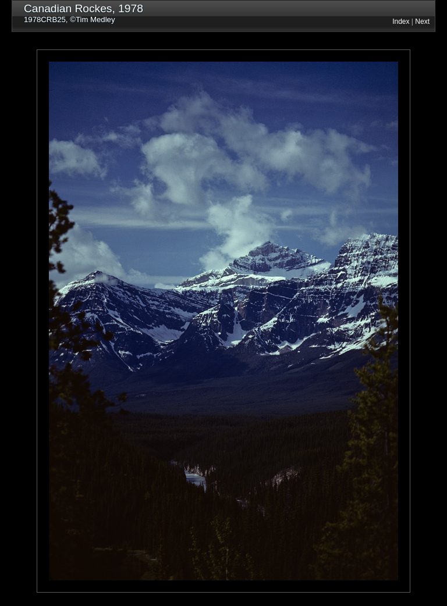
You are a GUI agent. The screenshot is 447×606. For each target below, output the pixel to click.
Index (400, 21)
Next (422, 21)
